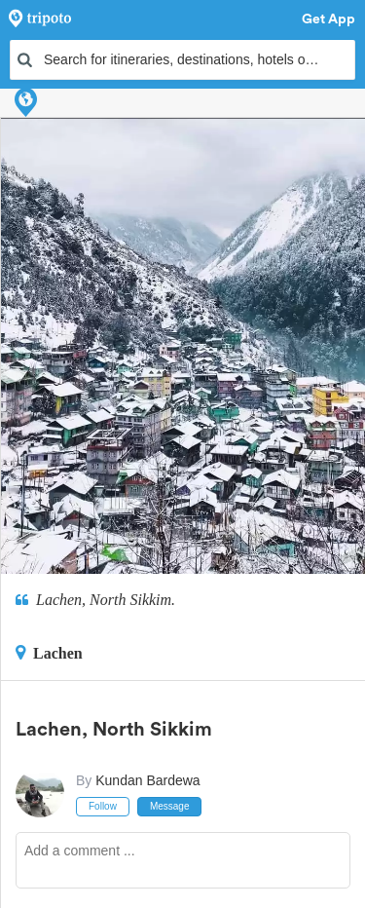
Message (170, 806)
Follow (103, 806)
